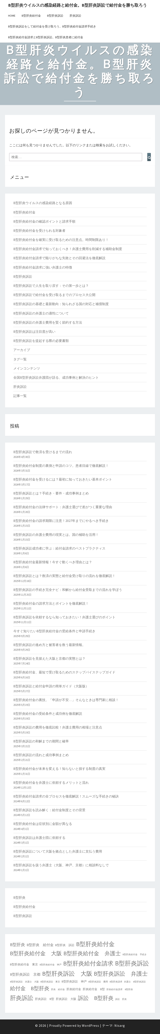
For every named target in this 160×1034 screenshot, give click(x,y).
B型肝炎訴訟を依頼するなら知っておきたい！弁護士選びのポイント (64, 617)
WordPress (90, 1025)
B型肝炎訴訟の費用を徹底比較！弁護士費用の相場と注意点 (57, 727)
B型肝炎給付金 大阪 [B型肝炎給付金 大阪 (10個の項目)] (36, 953)
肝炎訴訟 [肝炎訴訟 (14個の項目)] (21, 998)
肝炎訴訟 (75, 15)
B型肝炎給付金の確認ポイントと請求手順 (44, 221)
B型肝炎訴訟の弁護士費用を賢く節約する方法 (47, 322)
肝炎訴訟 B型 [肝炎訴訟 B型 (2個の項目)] (44, 999)
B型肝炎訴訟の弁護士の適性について (41, 313)
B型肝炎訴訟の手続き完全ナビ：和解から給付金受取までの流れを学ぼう (67, 590)
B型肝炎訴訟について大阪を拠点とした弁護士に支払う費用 (57, 851)
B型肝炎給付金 (31, 15)
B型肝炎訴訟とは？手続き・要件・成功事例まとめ (51, 493)
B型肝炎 (19, 897)
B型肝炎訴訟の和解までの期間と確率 (41, 741)
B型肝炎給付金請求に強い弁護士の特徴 (42, 267)
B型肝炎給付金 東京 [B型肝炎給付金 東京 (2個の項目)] (24, 964)
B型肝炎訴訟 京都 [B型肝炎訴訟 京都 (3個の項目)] (25, 974)
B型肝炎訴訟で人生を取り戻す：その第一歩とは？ (51, 285)
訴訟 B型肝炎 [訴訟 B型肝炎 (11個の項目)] (96, 998)
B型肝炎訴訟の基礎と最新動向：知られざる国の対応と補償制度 (61, 304)
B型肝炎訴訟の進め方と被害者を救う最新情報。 (49, 645)
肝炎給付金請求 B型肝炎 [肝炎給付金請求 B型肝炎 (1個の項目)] (119, 989)
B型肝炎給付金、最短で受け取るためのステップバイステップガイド (64, 672)
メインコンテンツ (26, 368)
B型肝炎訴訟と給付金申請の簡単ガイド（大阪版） (51, 686)
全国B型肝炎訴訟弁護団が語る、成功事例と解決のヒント (56, 377)
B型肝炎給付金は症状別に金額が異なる (42, 824)
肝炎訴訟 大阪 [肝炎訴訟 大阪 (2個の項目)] (66, 999)
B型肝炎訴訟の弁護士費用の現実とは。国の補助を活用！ (56, 534)
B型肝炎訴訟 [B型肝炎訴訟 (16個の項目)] (132, 963)
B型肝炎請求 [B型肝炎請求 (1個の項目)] (116, 981)
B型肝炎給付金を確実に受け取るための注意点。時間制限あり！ (61, 240)
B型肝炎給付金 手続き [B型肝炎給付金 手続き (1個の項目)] (134, 954)
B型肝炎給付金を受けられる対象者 (39, 230)
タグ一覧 (20, 359)
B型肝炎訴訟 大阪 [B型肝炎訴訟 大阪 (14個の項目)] (67, 973)
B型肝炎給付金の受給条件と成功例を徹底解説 (47, 713)
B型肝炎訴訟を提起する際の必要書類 (41, 341)
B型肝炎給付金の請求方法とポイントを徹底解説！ (51, 603)
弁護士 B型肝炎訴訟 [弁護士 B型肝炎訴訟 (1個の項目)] (135, 981)
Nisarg (119, 1025)
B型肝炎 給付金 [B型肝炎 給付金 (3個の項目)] (40, 945)
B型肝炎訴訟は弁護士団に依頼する (39, 838)
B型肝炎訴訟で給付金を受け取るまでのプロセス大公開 (54, 295)
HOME (11, 15)
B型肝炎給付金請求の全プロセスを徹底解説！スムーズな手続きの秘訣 (66, 796)
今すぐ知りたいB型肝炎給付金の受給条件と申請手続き (54, 631)
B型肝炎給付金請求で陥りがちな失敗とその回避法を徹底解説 (59, 258)
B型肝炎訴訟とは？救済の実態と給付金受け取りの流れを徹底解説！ (64, 576)
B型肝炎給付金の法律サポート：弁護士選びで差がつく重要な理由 (62, 507)
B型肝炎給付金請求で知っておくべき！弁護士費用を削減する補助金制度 (67, 249)
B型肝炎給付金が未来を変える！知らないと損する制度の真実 (59, 769)
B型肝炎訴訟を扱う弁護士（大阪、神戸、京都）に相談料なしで (61, 865)
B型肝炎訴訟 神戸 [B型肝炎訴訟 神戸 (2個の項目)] (74, 981)
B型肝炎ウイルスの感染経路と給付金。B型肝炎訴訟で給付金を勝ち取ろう (77, 5)
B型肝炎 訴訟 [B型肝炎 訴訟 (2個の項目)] (64, 945)
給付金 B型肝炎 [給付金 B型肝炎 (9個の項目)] (29, 988)
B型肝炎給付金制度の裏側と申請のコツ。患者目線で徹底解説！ (61, 465)
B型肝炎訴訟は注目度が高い (34, 331)
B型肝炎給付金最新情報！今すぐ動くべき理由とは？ (52, 562)
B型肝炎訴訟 (55, 15)
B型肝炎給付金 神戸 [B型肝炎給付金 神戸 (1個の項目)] (50, 964)
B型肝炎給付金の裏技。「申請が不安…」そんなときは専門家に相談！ (66, 700)
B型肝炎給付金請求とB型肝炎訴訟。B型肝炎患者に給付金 (45, 37)
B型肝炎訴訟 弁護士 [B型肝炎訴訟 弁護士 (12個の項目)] (121, 973)
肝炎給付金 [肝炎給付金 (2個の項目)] (73, 989)
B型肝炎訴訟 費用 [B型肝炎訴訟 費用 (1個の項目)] (98, 981)
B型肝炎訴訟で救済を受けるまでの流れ (42, 452)
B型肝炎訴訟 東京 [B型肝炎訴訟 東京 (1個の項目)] (50, 981)
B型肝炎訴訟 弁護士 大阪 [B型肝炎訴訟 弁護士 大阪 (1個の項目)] (24, 981)
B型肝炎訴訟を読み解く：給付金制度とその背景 (49, 810)
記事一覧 (20, 396)
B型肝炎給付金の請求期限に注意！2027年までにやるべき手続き (61, 521)
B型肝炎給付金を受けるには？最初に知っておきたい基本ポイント (62, 479)
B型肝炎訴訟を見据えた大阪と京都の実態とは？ (49, 658)
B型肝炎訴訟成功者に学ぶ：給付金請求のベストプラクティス (59, 548)
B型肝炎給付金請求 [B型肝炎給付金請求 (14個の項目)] (88, 963)
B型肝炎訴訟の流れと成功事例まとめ (41, 755)
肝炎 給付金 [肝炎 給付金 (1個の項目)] (58, 989)
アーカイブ (21, 350)
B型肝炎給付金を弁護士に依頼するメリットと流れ (51, 782)
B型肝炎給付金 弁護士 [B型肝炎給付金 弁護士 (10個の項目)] (92, 953)
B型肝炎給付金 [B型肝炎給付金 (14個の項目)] (95, 944)
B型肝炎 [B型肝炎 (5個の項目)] (17, 944)
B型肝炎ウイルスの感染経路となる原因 (42, 203)
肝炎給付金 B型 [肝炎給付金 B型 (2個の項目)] (94, 989)
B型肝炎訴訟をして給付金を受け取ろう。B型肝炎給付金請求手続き (52, 26)
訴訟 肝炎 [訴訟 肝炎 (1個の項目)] (121, 999)
